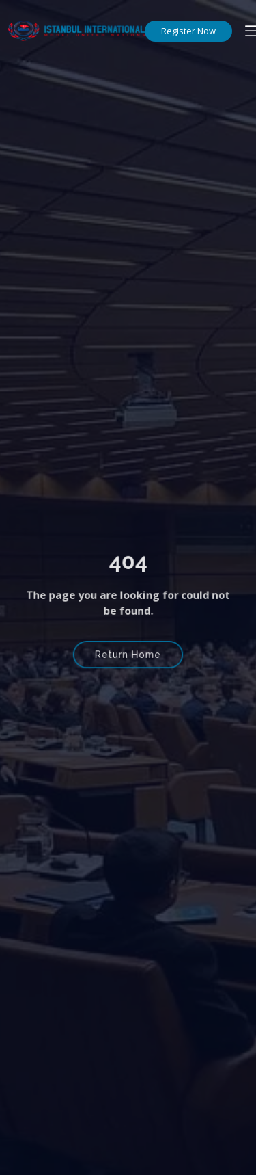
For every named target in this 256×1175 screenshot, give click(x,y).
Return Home (128, 653)
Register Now (188, 31)
